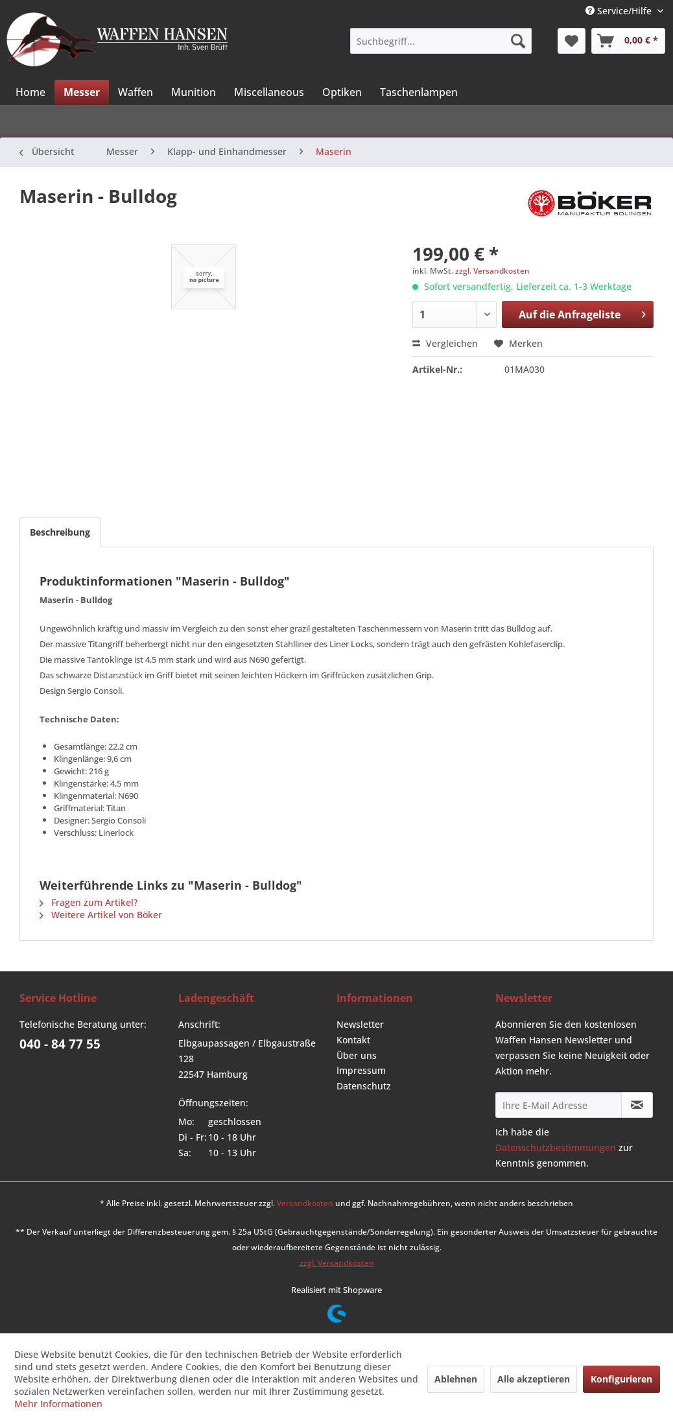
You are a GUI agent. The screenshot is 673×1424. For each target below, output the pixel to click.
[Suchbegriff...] (441, 41)
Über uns (356, 1055)
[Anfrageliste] (628, 41)
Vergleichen (445, 343)
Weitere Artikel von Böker (101, 914)
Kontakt (353, 1040)
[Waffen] (135, 92)
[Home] (30, 92)
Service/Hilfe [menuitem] (619, 11)
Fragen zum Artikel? (88, 902)
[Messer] (81, 92)
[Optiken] (342, 92)
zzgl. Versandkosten (492, 270)
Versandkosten (305, 1203)
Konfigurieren (621, 1379)
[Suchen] (518, 41)
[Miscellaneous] (269, 92)
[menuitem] (441, 41)
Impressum (361, 1070)
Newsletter (360, 1024)
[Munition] (193, 92)
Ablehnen (455, 1379)
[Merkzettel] (571, 41)
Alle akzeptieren (533, 1379)
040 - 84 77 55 (59, 1044)
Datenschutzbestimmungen (555, 1147)
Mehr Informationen (58, 1403)
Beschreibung (60, 532)
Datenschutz (363, 1086)
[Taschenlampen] (419, 92)
